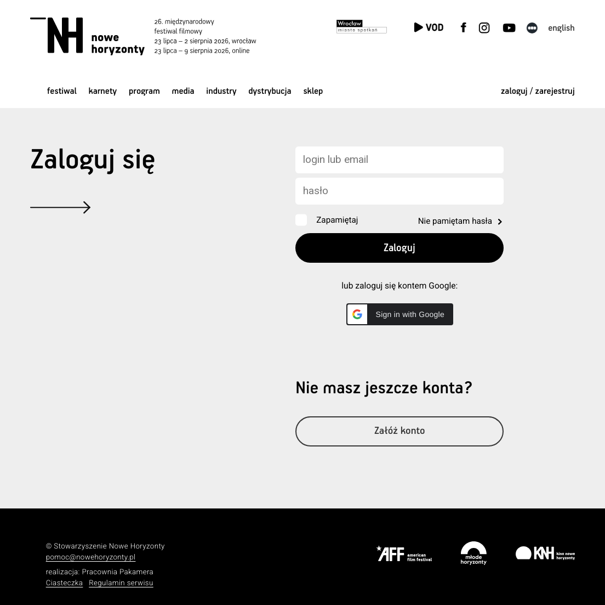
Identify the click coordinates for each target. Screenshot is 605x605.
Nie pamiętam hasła (455, 221)
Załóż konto (399, 431)
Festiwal (62, 91)
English (561, 28)
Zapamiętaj (337, 220)
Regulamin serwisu (121, 583)
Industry (221, 91)
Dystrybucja (269, 91)
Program (144, 91)
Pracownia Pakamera (117, 572)
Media (183, 91)
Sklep (313, 91)
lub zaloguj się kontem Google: (399, 286)
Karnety (103, 91)
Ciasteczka (64, 583)
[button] (399, 314)
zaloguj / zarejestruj (538, 91)
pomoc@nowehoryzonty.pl (91, 557)
